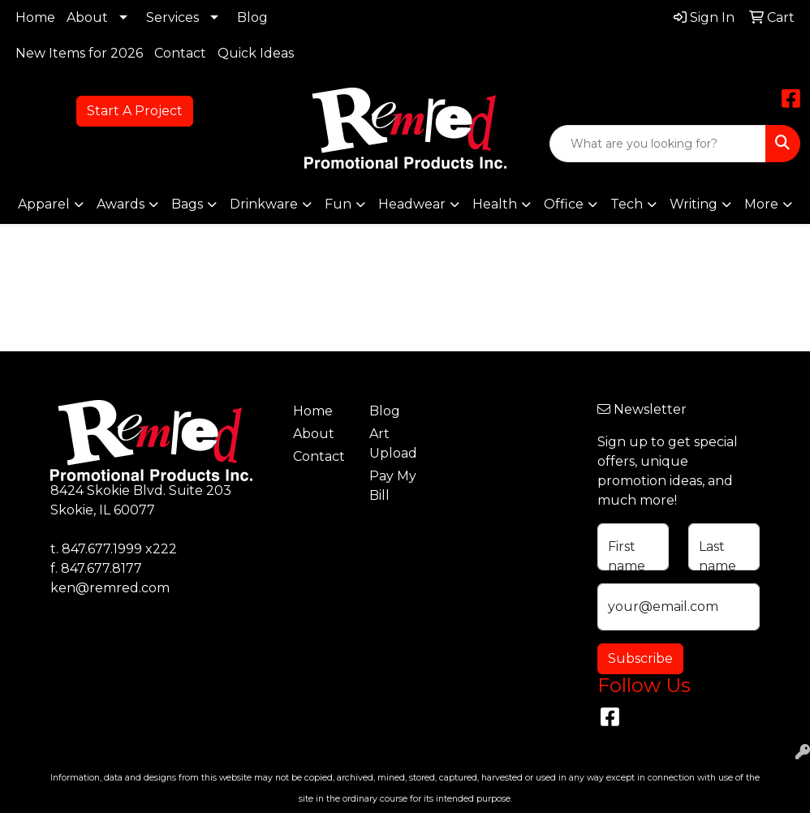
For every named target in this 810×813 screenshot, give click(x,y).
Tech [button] (626, 204)
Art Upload (393, 443)
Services (172, 17)
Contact (180, 53)
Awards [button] (120, 204)
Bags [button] (187, 204)
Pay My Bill (392, 485)
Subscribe (640, 658)
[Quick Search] (657, 143)
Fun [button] (338, 204)
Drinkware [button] (264, 204)
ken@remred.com (110, 588)
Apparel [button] (44, 204)
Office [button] (564, 204)
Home (35, 17)
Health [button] (494, 204)
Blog (252, 17)
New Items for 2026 (79, 53)
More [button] (761, 204)
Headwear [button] (412, 204)
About (87, 17)
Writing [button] (693, 204)
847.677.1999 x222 (119, 549)
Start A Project (135, 110)
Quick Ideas (256, 53)
